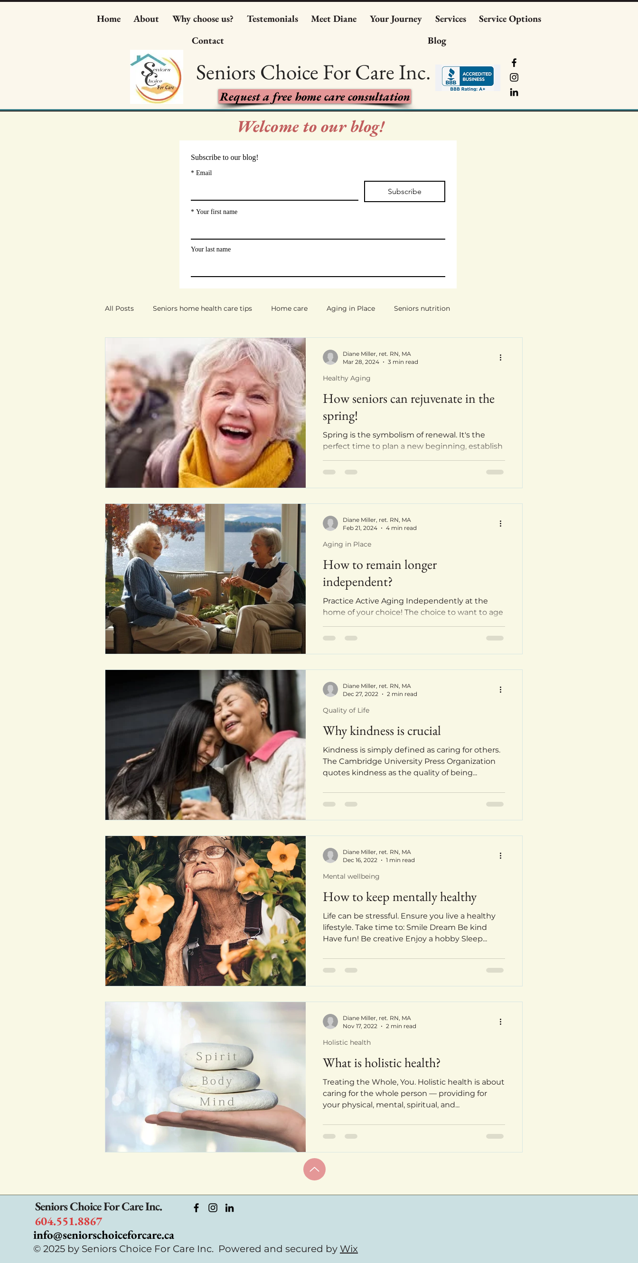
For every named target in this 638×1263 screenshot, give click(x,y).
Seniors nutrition (422, 308)
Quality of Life (346, 710)
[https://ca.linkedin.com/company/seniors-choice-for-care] (229, 1208)
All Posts (119, 308)
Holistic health (347, 1042)
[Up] (314, 1169)
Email (201, 173)
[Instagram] (514, 77)
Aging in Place (351, 308)
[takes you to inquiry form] (314, 96)
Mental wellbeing (351, 876)
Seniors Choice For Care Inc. (98, 1206)
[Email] (272, 190)
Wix (349, 1248)
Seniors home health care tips (202, 308)
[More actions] (503, 357)
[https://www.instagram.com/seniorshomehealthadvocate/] (213, 1208)
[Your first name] (315, 229)
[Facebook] (514, 62)
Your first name (214, 212)
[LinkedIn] (514, 92)
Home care (289, 308)
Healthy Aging (347, 378)
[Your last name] (315, 266)
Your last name (211, 249)
